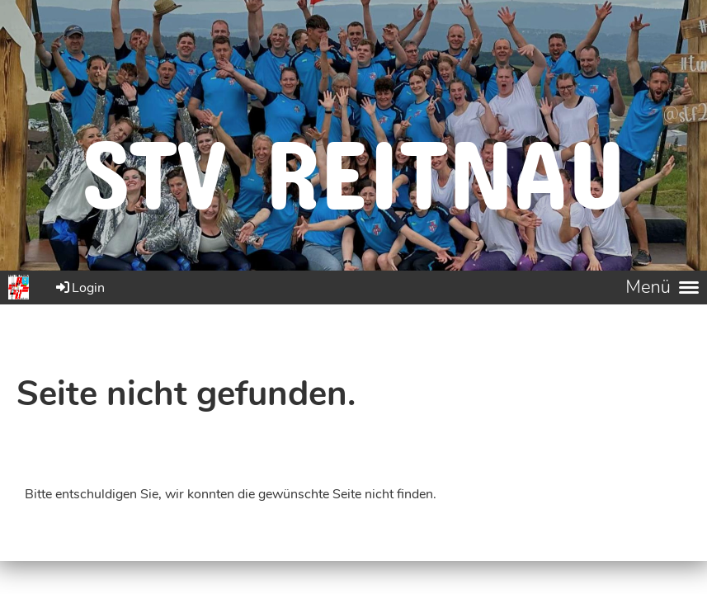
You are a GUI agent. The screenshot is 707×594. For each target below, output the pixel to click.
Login (79, 288)
